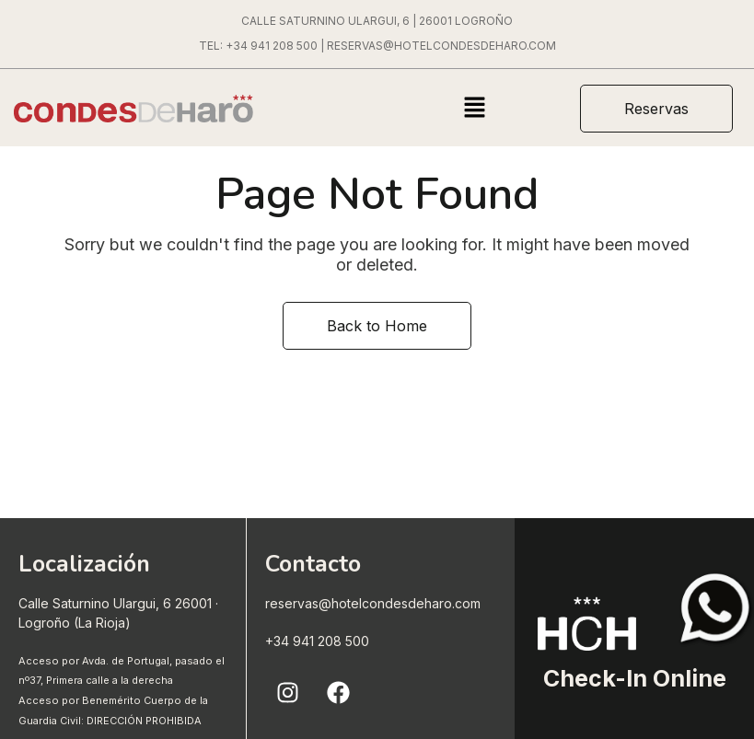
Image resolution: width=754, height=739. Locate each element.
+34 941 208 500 (272, 45)
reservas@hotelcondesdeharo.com (373, 603)
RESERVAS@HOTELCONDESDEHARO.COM (441, 45)
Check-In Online (634, 678)
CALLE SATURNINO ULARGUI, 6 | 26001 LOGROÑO (377, 21)
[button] (474, 109)
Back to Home (377, 326)
